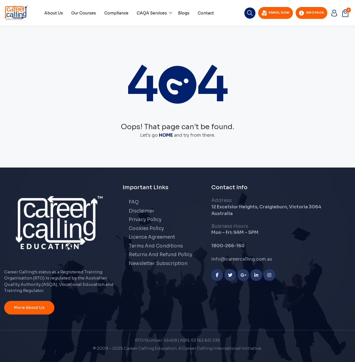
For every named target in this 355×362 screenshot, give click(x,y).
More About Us (29, 307)
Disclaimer (141, 211)
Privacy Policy (145, 220)
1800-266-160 (228, 246)
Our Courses (83, 13)
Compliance (116, 13)
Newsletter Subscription (158, 263)
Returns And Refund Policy (160, 255)
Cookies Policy (146, 228)
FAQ (134, 202)
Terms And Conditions (156, 246)
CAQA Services (152, 13)
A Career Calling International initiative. (220, 348)
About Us (53, 13)
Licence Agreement (152, 237)
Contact (206, 13)
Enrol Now (276, 13)
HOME (166, 135)
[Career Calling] (59, 223)
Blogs (183, 13)
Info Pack (311, 13)
